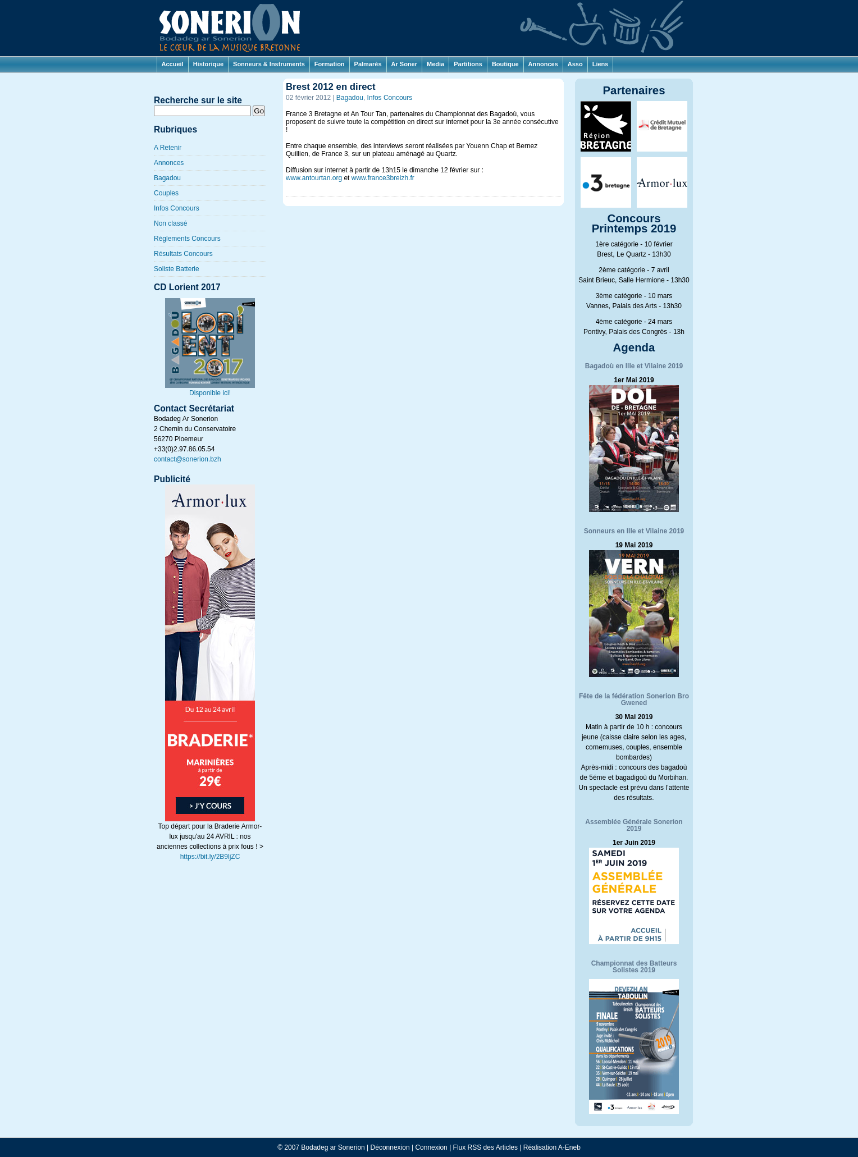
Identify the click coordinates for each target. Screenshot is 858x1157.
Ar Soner (404, 64)
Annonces (543, 64)
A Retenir (167, 148)
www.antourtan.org (314, 178)
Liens (600, 64)
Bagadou (167, 178)
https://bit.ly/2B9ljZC (210, 857)
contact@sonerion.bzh (187, 459)
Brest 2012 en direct (331, 86)
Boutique (505, 64)
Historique (208, 64)
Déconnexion (390, 1147)
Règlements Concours (187, 239)
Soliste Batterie (176, 269)
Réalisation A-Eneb (552, 1147)
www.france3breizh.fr (383, 178)
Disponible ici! (210, 389)
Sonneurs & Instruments (269, 64)
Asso (575, 64)
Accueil (173, 64)
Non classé (170, 223)
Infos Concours (176, 208)
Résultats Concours (183, 254)
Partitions (468, 64)
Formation (329, 64)
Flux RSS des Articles (485, 1147)
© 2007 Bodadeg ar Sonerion (321, 1147)
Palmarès (368, 64)
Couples (166, 193)
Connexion (431, 1147)
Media (435, 64)
